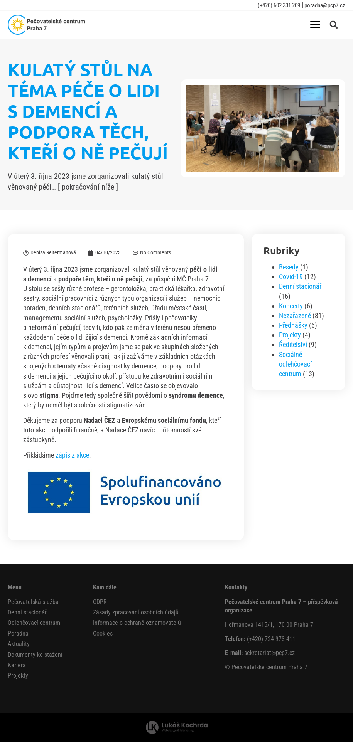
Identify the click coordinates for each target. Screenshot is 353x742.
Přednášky (293, 325)
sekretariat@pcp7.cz (269, 652)
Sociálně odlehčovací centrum (295, 364)
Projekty (290, 335)
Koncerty (291, 306)
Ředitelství (293, 344)
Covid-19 (291, 277)
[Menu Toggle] (315, 24)
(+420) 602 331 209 (279, 5)
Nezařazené (295, 315)
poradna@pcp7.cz (324, 5)
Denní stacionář (300, 286)
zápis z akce (72, 455)
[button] (333, 24)
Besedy (289, 267)
